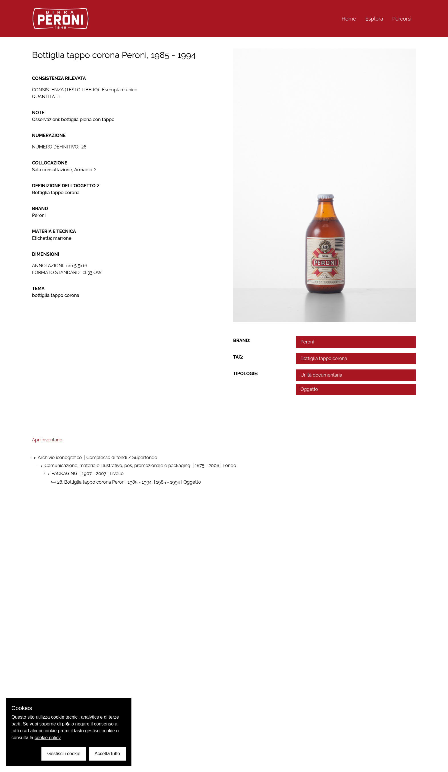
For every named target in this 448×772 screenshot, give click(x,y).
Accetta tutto (107, 753)
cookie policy (48, 737)
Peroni (307, 342)
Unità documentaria (321, 375)
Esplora (374, 19)
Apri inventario (47, 440)
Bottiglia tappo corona (324, 358)
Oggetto (309, 389)
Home (349, 19)
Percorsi (401, 19)
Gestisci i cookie (63, 753)
